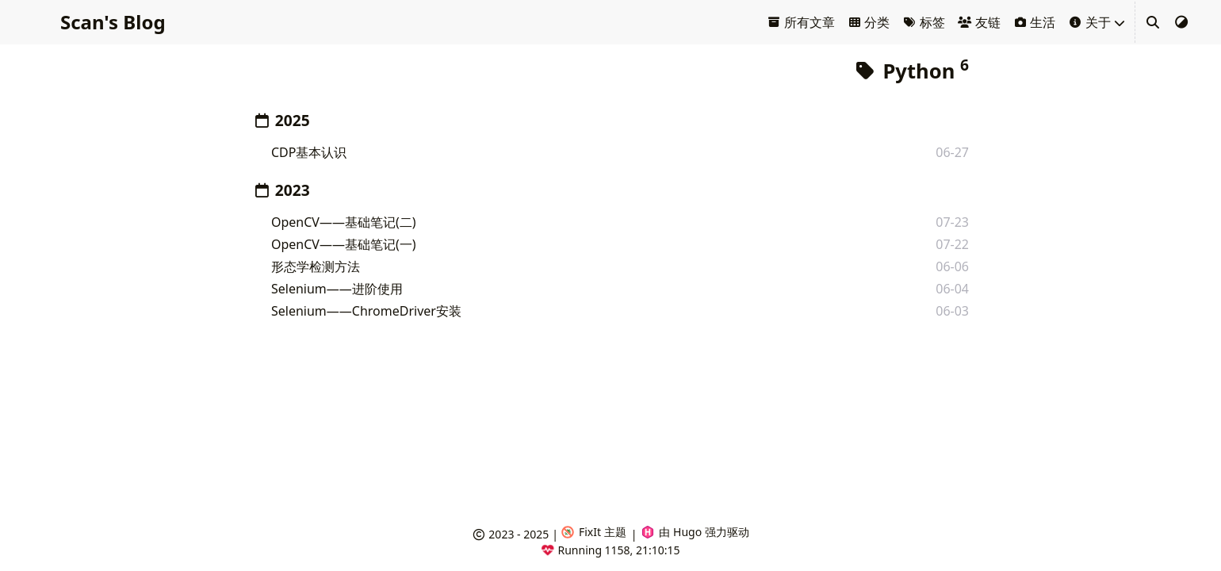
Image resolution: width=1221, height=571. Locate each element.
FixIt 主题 (593, 531)
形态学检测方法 (315, 266)
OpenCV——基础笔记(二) (343, 222)
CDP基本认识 (308, 152)
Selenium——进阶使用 (337, 288)
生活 (1034, 22)
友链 (979, 22)
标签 (923, 22)
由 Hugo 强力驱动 (694, 531)
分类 (869, 22)
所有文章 (801, 22)
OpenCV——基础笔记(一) (343, 244)
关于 (1089, 22)
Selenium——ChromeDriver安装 (366, 311)
